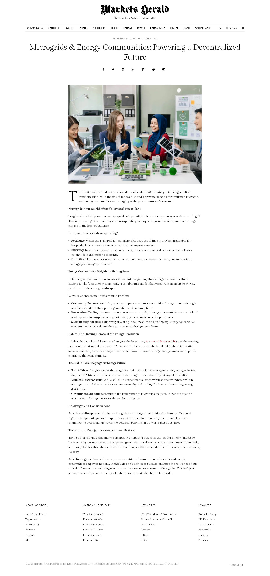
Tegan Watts (33, 519)
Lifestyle (128, 28)
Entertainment (157, 28)
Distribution (206, 524)
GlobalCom (148, 524)
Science (114, 28)
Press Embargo (208, 514)
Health (186, 28)
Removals (204, 529)
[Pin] (123, 69)
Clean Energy (136, 38)
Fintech (83, 28)
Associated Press (35, 514)
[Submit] (153, 69)
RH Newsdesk (206, 519)
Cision (29, 534)
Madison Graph (93, 524)
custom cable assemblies (161, 341)
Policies (203, 540)
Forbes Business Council (156, 519)
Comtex (145, 529)
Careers (203, 534)
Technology (99, 28)
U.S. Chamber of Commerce (158, 514)
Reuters (30, 529)
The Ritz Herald (93, 514)
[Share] (103, 69)
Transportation (203, 28)
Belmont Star (91, 540)
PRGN (144, 534)
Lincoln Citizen (93, 529)
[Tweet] (113, 69)
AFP (27, 540)
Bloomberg (32, 524)
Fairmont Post (92, 534)
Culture (141, 28)
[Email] (163, 69)
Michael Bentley (119, 38)
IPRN (144, 540)
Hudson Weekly (93, 519)
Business (70, 28)
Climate (174, 28)
